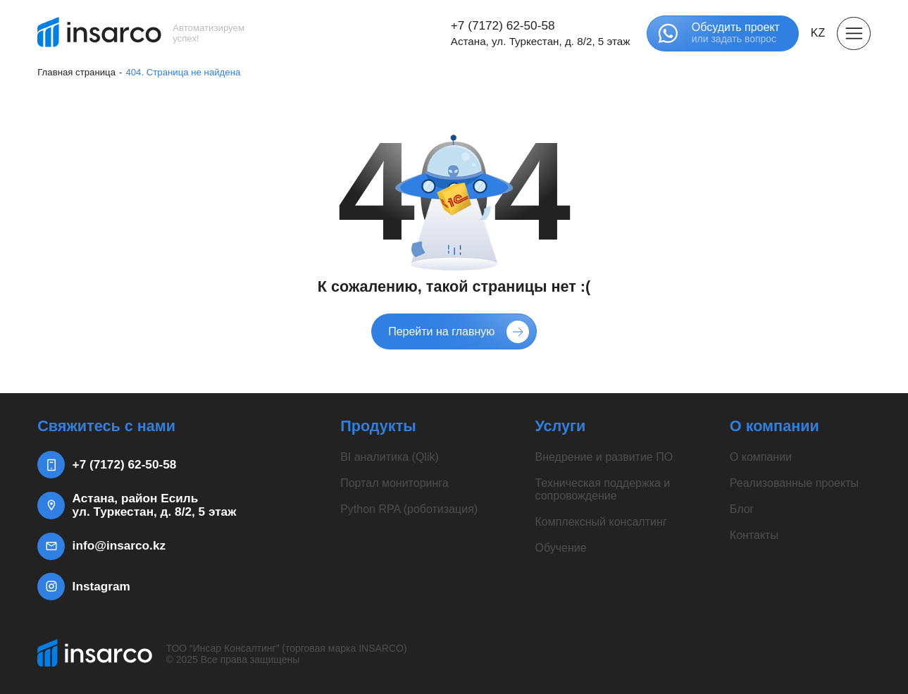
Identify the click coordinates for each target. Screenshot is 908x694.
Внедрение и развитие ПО (604, 457)
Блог (742, 509)
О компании (761, 457)
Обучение (560, 548)
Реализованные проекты (794, 483)
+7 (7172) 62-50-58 (503, 25)
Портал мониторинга (394, 483)
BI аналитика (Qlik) (389, 457)
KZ (818, 33)
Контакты (754, 535)
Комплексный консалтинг (600, 522)
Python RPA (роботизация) (409, 509)
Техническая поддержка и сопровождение (602, 489)
